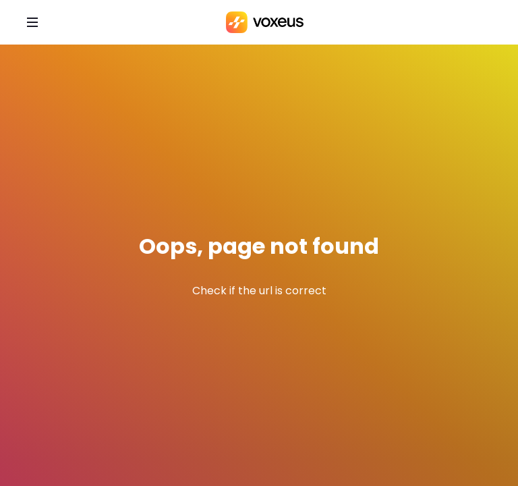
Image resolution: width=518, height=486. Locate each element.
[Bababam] (265, 22)
